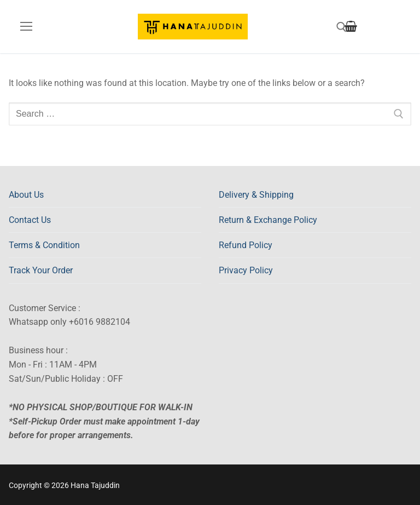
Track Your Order (41, 270)
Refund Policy (245, 245)
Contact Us (30, 220)
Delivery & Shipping (256, 195)
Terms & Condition (44, 245)
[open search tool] (341, 27)
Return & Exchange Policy (268, 220)
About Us (26, 195)
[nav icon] (26, 26)
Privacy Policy (246, 270)
